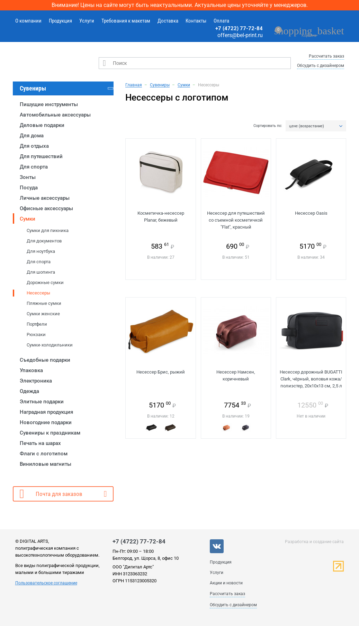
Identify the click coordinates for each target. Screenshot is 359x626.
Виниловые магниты (45, 464)
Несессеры (38, 292)
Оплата (221, 21)
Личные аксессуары (45, 198)
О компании (28, 21)
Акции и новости (226, 583)
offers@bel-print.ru (240, 35)
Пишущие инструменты (49, 104)
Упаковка (31, 370)
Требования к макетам (125, 21)
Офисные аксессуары (46, 208)
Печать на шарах (40, 443)
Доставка (168, 21)
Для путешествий (41, 156)
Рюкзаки (36, 334)
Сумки (27, 219)
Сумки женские (43, 313)
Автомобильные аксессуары (55, 115)
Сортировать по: (267, 126)
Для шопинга (41, 272)
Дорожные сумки (45, 282)
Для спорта (34, 167)
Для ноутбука (41, 251)
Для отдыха (34, 146)
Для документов (44, 240)
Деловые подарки (42, 125)
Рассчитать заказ (326, 56)
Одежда (29, 391)
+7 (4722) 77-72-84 (239, 28)
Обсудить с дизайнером (320, 65)
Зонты (28, 177)
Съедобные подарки (45, 360)
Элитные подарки (42, 401)
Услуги (86, 21)
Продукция (60, 21)
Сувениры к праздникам (50, 433)
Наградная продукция (46, 412)
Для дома (32, 135)
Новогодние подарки (46, 422)
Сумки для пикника (48, 230)
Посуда (29, 188)
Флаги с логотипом (44, 454)
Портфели (37, 324)
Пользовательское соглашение (46, 583)
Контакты (196, 21)
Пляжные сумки (44, 303)
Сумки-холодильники (50, 345)
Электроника (36, 381)
